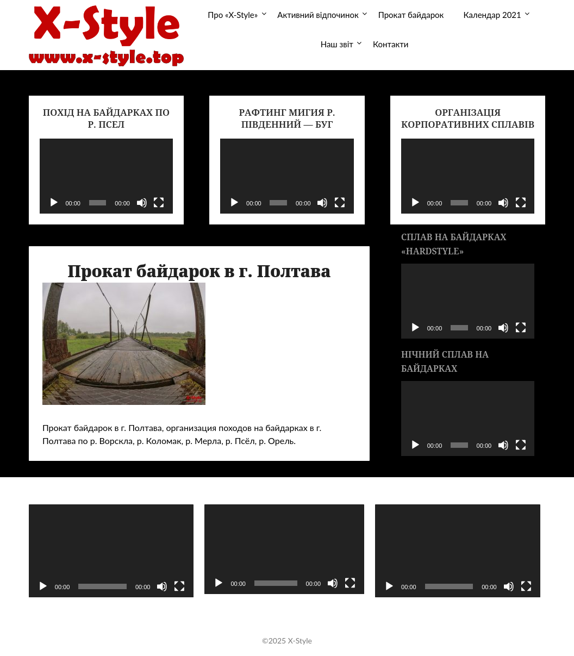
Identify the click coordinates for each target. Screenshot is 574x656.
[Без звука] (141, 202)
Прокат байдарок (411, 15)
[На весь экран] (158, 202)
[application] (106, 176)
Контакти (390, 44)
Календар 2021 (492, 15)
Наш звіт (337, 44)
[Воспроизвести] (53, 202)
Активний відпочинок (317, 15)
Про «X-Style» (233, 15)
